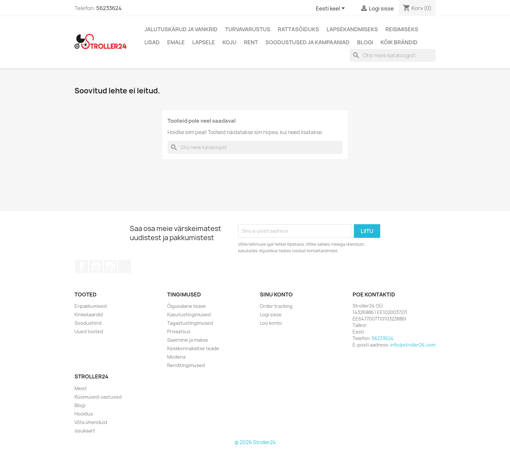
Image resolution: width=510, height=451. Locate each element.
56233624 (109, 8)
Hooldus (83, 414)
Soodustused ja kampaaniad (307, 42)
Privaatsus (179, 331)
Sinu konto (276, 294)
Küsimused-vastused (98, 397)
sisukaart (84, 431)
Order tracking (276, 306)
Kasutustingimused (189, 314)
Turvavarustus (247, 29)
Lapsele (203, 42)
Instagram (110, 266)
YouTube (95, 266)
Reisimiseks (401, 29)
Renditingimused (186, 365)
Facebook (81, 266)
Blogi (365, 42)
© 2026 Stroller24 (255, 442)
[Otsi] (393, 55)
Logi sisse (271, 314)
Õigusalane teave (186, 306)
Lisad (152, 42)
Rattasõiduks (298, 29)
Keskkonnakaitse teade (193, 348)
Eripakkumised (90, 306)
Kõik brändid (399, 42)
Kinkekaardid (88, 314)
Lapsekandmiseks (352, 29)
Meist (80, 388)
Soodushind (87, 323)
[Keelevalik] (331, 9)
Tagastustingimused (190, 323)
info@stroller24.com (413, 345)
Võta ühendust (91, 422)
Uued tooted (88, 331)
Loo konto (271, 323)
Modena (176, 357)
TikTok (124, 266)
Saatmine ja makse (187, 340)
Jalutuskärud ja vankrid (181, 29)
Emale (176, 42)
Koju (229, 42)
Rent (251, 42)
